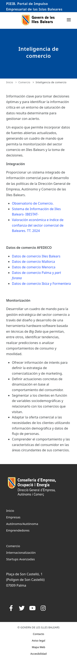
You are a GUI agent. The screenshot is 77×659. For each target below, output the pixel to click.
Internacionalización (21, 552)
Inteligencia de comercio (51, 82)
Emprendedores (18, 530)
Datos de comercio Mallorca (33, 274)
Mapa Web (38, 647)
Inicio (9, 82)
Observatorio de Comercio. (33, 215)
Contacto (38, 634)
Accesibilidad (38, 654)
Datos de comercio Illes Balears (36, 268)
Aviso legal (38, 640)
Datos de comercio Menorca (33, 279)
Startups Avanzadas (20, 559)
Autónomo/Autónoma (22, 524)
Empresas (13, 517)
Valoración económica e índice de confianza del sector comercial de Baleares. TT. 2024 (37, 237)
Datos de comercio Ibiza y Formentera (41, 295)
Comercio (24, 82)
